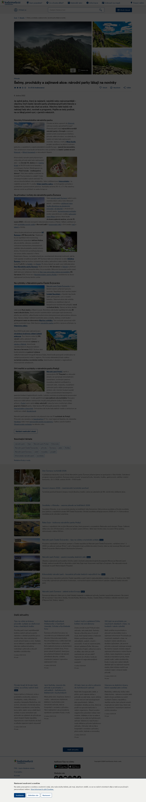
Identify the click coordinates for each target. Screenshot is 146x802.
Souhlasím (20, 795)
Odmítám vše (33, 795)
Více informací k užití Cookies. (42, 789)
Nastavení (46, 795)
